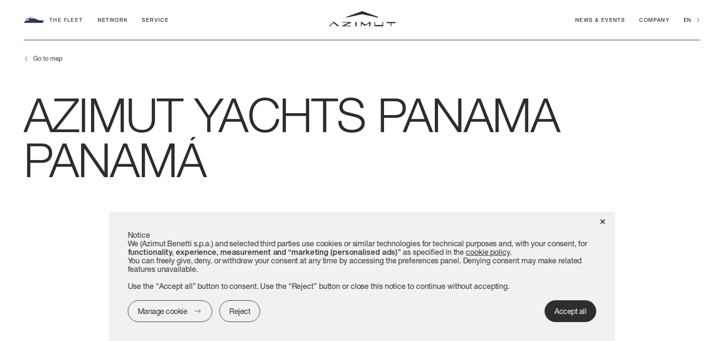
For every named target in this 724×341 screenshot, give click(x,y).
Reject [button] (239, 310)
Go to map (48, 58)
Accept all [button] (571, 310)
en (687, 20)
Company (654, 20)
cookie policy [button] (488, 251)
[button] (603, 221)
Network (113, 20)
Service (155, 20)
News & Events (600, 20)
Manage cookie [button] (162, 310)
